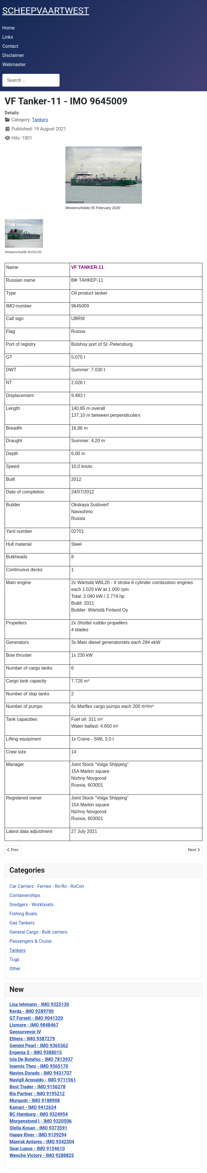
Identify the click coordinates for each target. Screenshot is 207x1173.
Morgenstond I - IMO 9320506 (40, 1121)
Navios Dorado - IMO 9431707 (40, 1073)
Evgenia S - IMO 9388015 (35, 1052)
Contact (10, 46)
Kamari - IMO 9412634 (32, 1107)
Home (8, 28)
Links (7, 37)
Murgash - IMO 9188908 (34, 1100)
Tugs (14, 959)
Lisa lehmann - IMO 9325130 (39, 1004)
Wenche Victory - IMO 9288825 (41, 1155)
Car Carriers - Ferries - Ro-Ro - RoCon (46, 886)
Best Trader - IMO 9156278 (37, 1086)
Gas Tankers (22, 923)
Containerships (24, 895)
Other (15, 968)
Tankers (17, 950)
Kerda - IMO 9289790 (31, 1011)
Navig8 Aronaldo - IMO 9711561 (42, 1080)
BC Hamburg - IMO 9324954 (38, 1114)
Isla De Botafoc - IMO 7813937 (41, 1059)
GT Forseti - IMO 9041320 (36, 1018)
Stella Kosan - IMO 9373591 (38, 1128)
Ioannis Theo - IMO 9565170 (38, 1066)
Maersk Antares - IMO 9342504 (41, 1141)
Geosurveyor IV (25, 1032)
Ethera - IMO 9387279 (32, 1038)
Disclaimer (13, 55)
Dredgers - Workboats (31, 904)
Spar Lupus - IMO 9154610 (37, 1148)
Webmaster (14, 64)
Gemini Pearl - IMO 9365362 (38, 1045)
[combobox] (31, 80)
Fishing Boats (23, 913)
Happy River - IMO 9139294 (38, 1135)
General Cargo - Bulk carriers (38, 932)
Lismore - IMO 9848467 (33, 1025)
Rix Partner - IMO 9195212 (37, 1093)
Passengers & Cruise (30, 941)
